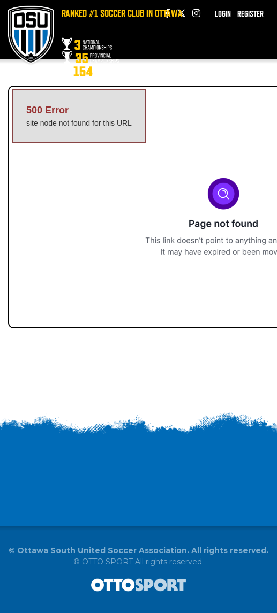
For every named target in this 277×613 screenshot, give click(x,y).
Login (223, 13)
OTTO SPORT (107, 561)
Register (250, 13)
